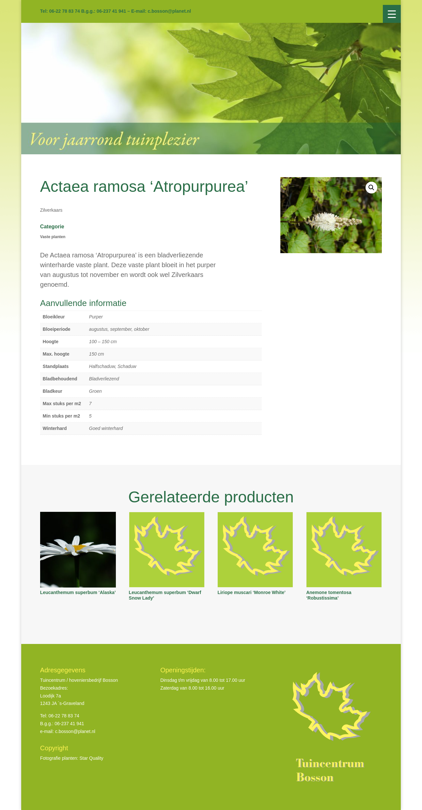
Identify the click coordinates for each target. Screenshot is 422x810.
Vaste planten (52, 237)
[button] (371, 187)
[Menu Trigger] (392, 14)
